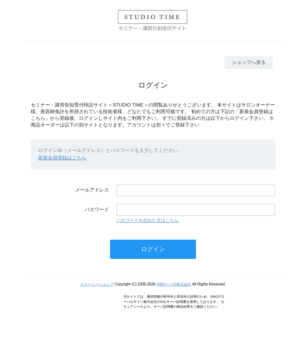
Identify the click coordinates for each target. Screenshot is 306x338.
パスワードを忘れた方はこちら (147, 220)
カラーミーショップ (97, 284)
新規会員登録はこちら (62, 157)
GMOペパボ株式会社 (173, 284)
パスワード (97, 209)
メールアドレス (92, 190)
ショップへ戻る (249, 62)
